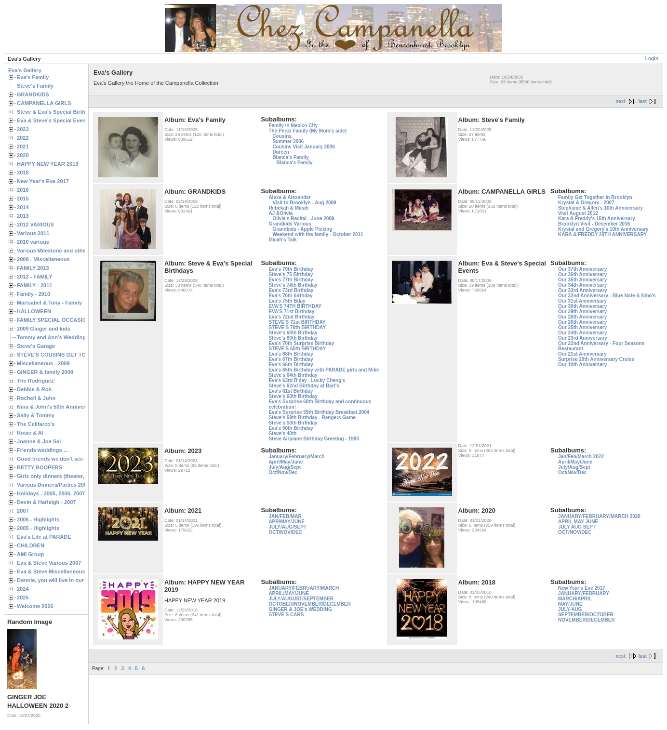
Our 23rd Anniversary (582, 338)
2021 (23, 146)
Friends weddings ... (42, 450)
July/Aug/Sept (284, 467)
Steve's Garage (36, 346)
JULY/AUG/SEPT (287, 527)
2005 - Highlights (38, 528)
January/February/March (296, 456)
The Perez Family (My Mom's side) (307, 130)
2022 (23, 138)
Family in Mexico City (293, 125)
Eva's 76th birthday (290, 295)
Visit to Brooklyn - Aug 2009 (304, 202)
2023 (23, 129)
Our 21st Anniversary (582, 354)
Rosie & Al (30, 433)
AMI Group (30, 554)
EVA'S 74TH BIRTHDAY (294, 306)
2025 (23, 597)
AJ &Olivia (280, 213)
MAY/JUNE (570, 604)
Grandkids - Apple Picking (302, 229)
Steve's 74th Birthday (292, 285)
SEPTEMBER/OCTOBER (586, 614)
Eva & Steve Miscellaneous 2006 (57, 571)
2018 (23, 172)
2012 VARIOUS (35, 224)
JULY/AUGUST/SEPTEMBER (301, 598)
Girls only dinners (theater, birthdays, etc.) (70, 476)
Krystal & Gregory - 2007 (586, 202)
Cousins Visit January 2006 (303, 146)
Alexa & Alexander (289, 197)
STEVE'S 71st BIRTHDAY (296, 322)
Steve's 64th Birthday (292, 375)
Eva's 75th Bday (286, 301)
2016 (23, 190)
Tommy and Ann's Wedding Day (57, 337)
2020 (23, 155)
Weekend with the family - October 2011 (317, 234)
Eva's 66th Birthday (290, 364)
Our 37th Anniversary (582, 269)
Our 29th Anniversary (582, 311)
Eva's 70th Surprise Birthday (301, 343)
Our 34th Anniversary (582, 285)
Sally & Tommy (35, 415)
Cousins (281, 136)
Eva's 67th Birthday (290, 359)
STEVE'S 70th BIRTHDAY (297, 327)
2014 (23, 207)
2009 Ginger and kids (43, 329)
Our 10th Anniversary (582, 364)
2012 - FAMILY (35, 276)
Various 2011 (33, 233)
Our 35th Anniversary (582, 279)
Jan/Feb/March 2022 (581, 456)
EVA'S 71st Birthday (291, 311)
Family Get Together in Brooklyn (595, 197)
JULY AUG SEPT (577, 527)
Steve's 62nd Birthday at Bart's (303, 385)
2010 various (33, 242)
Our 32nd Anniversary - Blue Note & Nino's (607, 295)
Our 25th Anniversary (582, 327)
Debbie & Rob (34, 389)
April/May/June (285, 462)
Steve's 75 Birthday (290, 274)
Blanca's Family (290, 157)
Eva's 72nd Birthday (291, 316)
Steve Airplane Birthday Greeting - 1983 (313, 438)
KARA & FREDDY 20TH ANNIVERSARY (602, 234)
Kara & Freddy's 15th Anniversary (596, 218)
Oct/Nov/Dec (282, 472)
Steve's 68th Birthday (292, 332)
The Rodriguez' (36, 381)
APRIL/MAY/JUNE (288, 593)
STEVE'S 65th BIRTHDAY (297, 348)
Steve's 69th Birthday (292, 338)
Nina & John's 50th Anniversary (56, 407)
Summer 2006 (288, 141)
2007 (23, 511)
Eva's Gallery (24, 70)
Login (651, 58)
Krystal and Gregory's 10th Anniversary (603, 229)
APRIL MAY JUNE (578, 521)
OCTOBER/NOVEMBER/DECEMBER (309, 604)
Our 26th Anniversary (582, 322)
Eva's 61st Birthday (290, 391)
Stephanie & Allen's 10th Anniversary (600, 208)
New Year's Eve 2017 (43, 181)
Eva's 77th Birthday (290, 279)
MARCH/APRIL (575, 598)
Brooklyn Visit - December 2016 (594, 223)
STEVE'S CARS (286, 614)
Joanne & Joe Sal (39, 441)
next (620, 101)
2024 (23, 589)
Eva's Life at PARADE (44, 537)
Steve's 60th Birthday (292, 396)
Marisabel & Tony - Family (49, 302)
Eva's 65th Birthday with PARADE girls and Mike (323, 369)
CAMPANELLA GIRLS (44, 103)
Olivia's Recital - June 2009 (303, 218)
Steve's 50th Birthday (292, 422)
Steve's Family (35, 86)
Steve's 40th (282, 433)
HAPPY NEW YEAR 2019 (48, 164)
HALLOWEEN (34, 311)
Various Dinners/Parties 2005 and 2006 (65, 485)
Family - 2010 (33, 294)
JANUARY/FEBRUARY (583, 593)
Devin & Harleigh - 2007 (46, 502)
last (643, 101)
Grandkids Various (289, 223)
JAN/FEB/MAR (284, 516)
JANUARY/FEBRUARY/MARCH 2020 (599, 516)
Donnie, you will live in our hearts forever (68, 580)
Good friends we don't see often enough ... (70, 459)
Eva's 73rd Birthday (290, 290)
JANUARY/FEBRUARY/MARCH (303, 588)
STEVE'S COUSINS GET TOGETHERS (64, 355)
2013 (23, 216)
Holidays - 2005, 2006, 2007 (51, 493)
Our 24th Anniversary (582, 332)
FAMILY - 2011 (34, 285)
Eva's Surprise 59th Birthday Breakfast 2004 (318, 412)
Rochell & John (36, 398)
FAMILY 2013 (33, 268)
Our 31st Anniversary (582, 301)
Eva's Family (33, 77)
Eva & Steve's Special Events (54, 120)
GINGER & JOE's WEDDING (300, 609)
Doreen (280, 152)
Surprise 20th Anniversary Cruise (596, 359)
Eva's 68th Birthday (290, 354)
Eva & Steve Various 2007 (49, 563)
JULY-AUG (570, 609)
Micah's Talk (282, 239)
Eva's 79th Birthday (290, 269)
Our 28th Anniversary (582, 316)
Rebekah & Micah (288, 208)
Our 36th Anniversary (582, 274)
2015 (23, 198)
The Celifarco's (36, 424)
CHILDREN (30, 545)
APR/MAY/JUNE (286, 521)
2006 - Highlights (38, 519)
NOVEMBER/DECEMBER (586, 620)
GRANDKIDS (33, 94)
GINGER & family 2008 (45, 372)
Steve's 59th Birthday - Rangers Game (312, 417)
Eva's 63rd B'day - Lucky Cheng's (306, 380)
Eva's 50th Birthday (290, 428)
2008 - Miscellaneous (43, 259)
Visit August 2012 (578, 213)
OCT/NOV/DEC (285, 532)
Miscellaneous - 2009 (43, 363)
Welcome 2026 (35, 606)
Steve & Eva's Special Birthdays (57, 112)
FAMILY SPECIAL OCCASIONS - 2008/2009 (70, 320)
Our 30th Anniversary (582, 306)
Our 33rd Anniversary (582, 290)
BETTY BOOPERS (39, 467)
